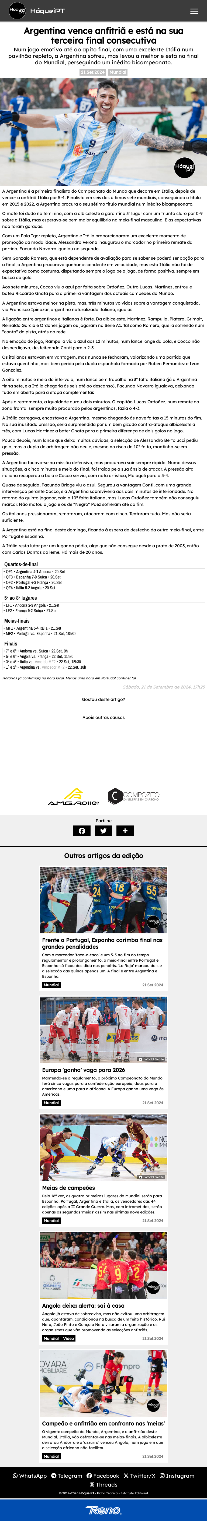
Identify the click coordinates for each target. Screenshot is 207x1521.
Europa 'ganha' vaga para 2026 (83, 1070)
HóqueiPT (86, 1493)
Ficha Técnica (107, 1493)
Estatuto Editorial (134, 1493)
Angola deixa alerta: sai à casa (83, 1305)
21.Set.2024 (93, 72)
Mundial (117, 72)
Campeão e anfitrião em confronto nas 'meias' (103, 1423)
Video (68, 1338)
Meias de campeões (68, 1187)
